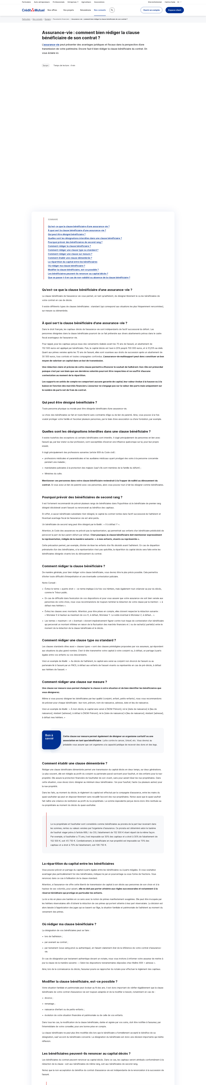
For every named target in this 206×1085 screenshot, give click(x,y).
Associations (99, 2)
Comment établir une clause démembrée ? (70, 107)
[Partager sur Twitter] (113, 1044)
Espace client (174, 10)
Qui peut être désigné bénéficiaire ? (67, 83)
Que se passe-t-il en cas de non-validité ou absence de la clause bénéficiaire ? (89, 126)
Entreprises (73, 2)
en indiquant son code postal (143, 1076)
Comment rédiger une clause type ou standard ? (73, 99)
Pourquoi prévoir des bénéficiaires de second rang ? (75, 91)
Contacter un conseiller (140, 1023)
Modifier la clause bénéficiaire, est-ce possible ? (73, 119)
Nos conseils (37, 19)
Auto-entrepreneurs (42, 2)
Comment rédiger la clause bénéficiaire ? (69, 95)
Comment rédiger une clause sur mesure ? (70, 103)
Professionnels (59, 2)
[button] (151, 10)
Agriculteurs (86, 2)
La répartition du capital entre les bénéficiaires (72, 111)
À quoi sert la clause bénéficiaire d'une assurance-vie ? (77, 79)
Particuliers (26, 2)
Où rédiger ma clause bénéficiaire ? (66, 115)
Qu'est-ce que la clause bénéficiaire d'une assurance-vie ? (79, 75)
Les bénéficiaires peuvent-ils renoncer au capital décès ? (78, 123)
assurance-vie (51, 44)
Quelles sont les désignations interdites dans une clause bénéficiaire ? (85, 87)
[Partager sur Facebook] (119, 1044)
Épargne (48, 19)
